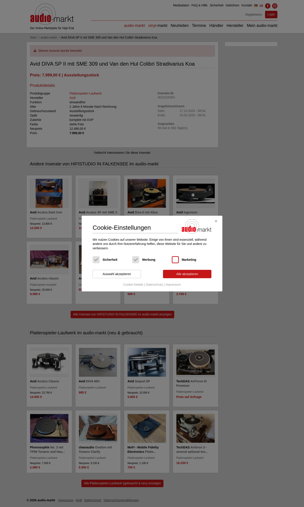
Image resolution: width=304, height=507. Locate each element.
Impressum (173, 284)
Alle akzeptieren (187, 274)
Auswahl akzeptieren (117, 274)
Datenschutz (154, 284)
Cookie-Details (133, 284)
